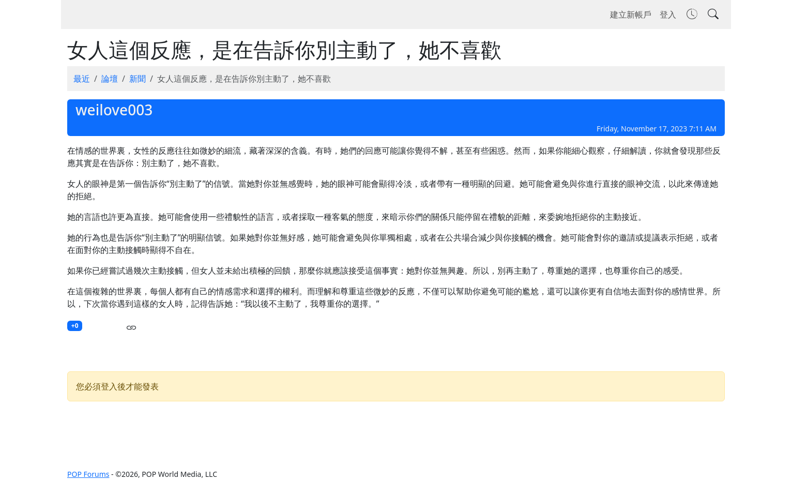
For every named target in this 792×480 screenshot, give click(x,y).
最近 (81, 78)
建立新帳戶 (630, 14)
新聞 (137, 78)
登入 (668, 14)
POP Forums (88, 474)
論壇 (109, 78)
